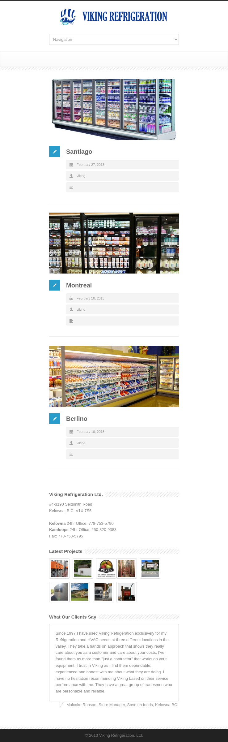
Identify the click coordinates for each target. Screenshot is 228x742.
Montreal (79, 285)
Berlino (76, 418)
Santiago (79, 151)
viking (81, 176)
